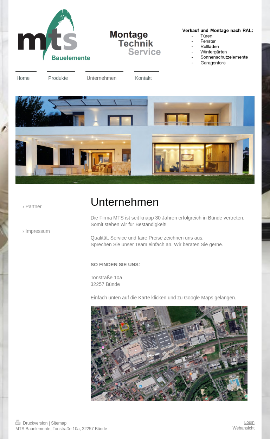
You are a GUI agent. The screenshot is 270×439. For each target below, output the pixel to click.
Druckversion (32, 423)
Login (249, 422)
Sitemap (58, 423)
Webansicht (244, 428)
